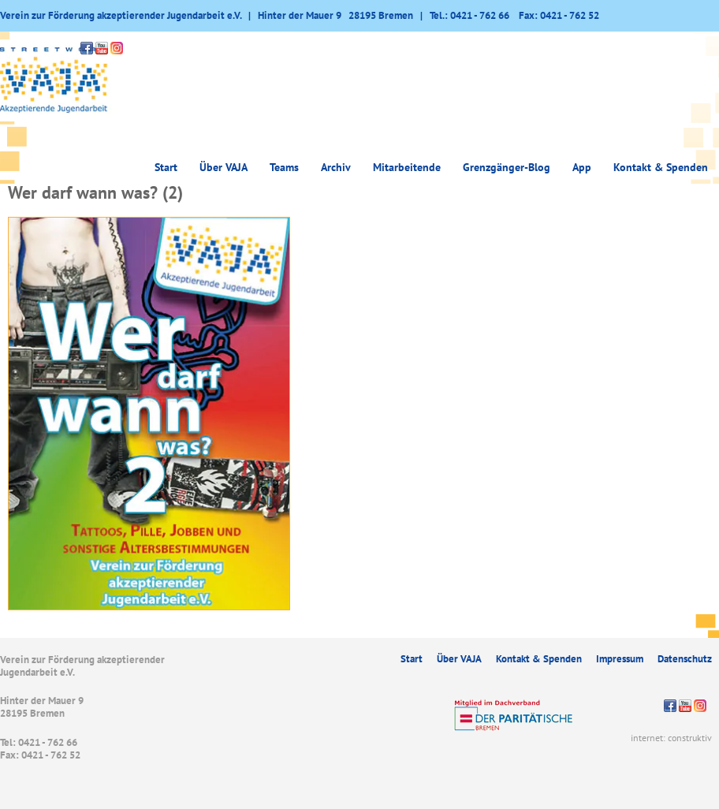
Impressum (619, 658)
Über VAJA (223, 167)
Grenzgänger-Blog (506, 167)
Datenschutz (685, 658)
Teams (284, 167)
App (581, 167)
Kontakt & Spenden (660, 167)
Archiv (336, 167)
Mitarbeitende (407, 167)
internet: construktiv (671, 738)
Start (166, 167)
